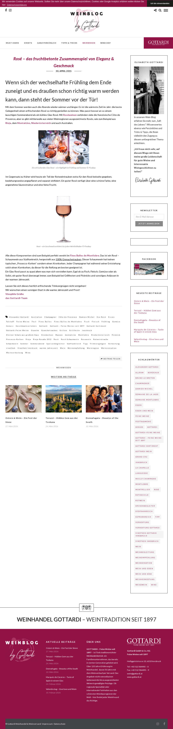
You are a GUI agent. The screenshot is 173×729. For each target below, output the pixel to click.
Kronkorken (47, 335)
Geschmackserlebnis (26, 326)
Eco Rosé (101, 317)
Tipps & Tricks (69, 43)
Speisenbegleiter (56, 344)
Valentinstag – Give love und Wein (149, 340)
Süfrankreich (143, 517)
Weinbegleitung (144, 552)
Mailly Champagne (145, 479)
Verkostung (114, 344)
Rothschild (142, 495)
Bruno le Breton (145, 378)
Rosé (56, 339)
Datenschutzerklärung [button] (17, 5)
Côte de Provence (68, 317)
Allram (139, 373)
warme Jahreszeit (49, 348)
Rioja (28, 339)
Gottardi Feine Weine (158, 43)
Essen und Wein (144, 411)
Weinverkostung (14, 353)
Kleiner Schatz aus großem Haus (22, 335)
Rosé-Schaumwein (70, 339)
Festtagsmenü (143, 421)
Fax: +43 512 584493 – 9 (138, 670)
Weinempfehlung (76, 348)
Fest (34, 322)
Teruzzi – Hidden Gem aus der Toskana (147, 311)
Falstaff (10, 322)
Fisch (87, 322)
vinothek (10, 348)
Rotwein (140, 500)
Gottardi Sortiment (96, 326)
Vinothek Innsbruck (28, 348)
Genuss (10, 326)
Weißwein (141, 585)
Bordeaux (153, 373)
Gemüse (116, 322)
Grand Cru (141, 457)
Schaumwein (12, 344)
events (28, 43)
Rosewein (86, 339)
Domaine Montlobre (147, 400)
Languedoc (141, 473)
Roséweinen (70, 114)
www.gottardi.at (134, 677)
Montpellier (142, 490)
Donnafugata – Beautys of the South (147, 321)
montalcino (70, 335)
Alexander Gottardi (19, 317)
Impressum (47, 724)
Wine (28, 353)
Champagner (50, 317)
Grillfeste (74, 330)
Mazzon (59, 335)
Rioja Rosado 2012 (42, 339)
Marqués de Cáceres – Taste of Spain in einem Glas (149, 330)
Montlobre (83, 335)
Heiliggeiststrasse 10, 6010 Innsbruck (144, 661)
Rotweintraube (100, 339)
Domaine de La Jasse (147, 394)
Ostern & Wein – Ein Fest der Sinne (149, 302)
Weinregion (93, 348)
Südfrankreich (74, 344)
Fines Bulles (45, 322)
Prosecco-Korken (14, 339)
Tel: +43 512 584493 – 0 (138, 666)
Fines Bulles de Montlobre (84, 255)
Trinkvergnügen (98, 344)
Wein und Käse (143, 574)
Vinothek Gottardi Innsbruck (146, 534)
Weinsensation (109, 348)
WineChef (105, 43)
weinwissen (88, 43)
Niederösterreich (41, 123)
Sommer (24, 344)
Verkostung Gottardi (147, 528)
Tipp (85, 344)
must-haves (12, 43)
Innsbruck (87, 330)
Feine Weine (23, 322)
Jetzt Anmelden (149, 223)
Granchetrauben (49, 330)
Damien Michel (87, 317)
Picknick (116, 335)
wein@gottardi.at (134, 673)
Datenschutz (59, 724)
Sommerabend (37, 344)
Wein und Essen (144, 568)
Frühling (106, 322)
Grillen (63, 330)
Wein (62, 348)
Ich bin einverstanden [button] (160, 3)
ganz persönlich (46, 43)
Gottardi (43, 326)
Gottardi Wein (143, 451)
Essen (111, 317)
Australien (36, 317)
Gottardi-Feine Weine (17, 330)
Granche (35, 330)
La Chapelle (142, 468)
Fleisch (95, 322)
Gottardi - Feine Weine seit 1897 (67, 326)
